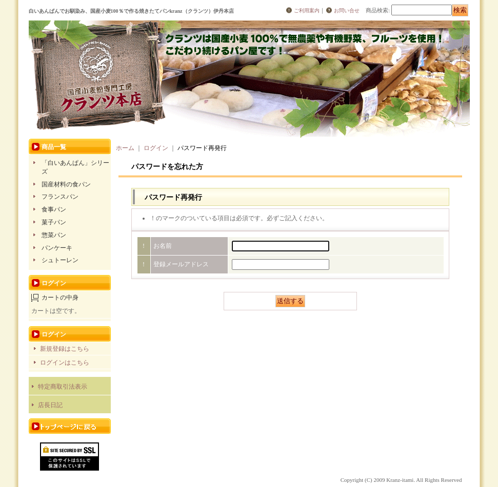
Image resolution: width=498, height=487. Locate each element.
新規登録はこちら (64, 348)
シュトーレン (60, 260)
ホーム (125, 148)
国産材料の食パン (66, 184)
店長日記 (50, 405)
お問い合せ (347, 10)
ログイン (156, 148)
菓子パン (54, 222)
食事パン (54, 209)
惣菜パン (54, 235)
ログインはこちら (64, 362)
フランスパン (60, 196)
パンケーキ (57, 247)
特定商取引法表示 (62, 386)
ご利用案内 (307, 10)
